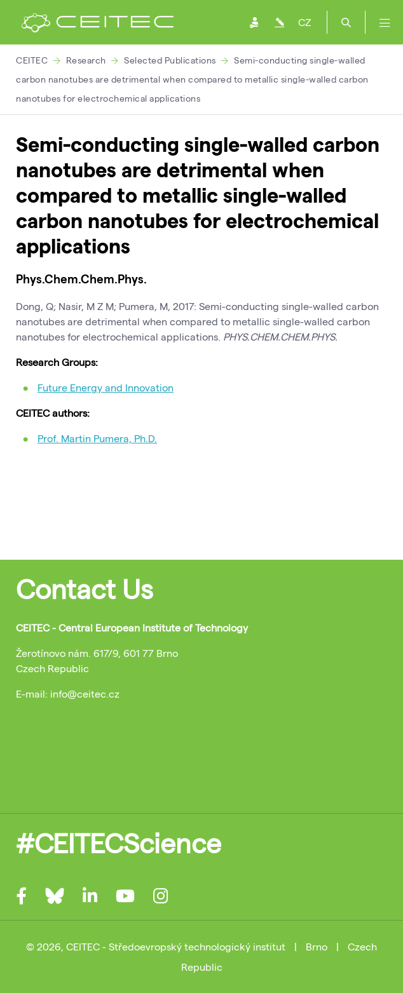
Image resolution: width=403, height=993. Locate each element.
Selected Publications (170, 60)
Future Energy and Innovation (106, 387)
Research (86, 60)
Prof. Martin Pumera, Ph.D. (97, 438)
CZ (304, 22)
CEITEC (32, 60)
